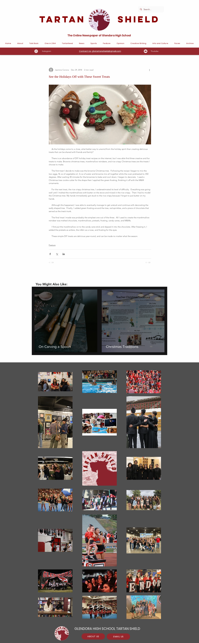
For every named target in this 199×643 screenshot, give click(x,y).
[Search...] (151, 9)
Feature (52, 245)
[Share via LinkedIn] (63, 254)
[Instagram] (36, 51)
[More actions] (149, 70)
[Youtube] (145, 51)
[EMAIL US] (118, 636)
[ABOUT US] (93, 636)
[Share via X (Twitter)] (57, 254)
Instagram (46, 51)
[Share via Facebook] (50, 254)
